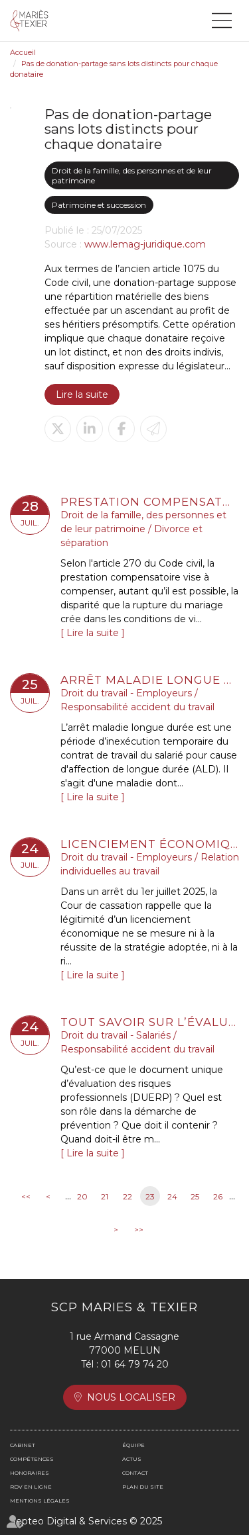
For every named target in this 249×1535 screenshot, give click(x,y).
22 (127, 1196)
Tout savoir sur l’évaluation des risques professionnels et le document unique (149, 1022)
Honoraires (29, 1472)
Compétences (32, 1459)
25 (195, 1196)
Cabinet (22, 1445)
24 (172, 1196)
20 (82, 1196)
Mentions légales (40, 1500)
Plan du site (142, 1486)
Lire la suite (82, 394)
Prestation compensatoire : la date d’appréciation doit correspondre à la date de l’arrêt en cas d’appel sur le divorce (149, 501)
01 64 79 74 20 (135, 1364)
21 (104, 1196)
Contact (135, 1472)
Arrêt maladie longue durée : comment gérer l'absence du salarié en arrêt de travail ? (149, 679)
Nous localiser (131, 1397)
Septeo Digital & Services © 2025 (86, 1521)
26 (217, 1196)
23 (150, 1196)
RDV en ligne (31, 1486)
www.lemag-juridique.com (145, 244)
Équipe (133, 1445)
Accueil (23, 52)
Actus (131, 1459)
